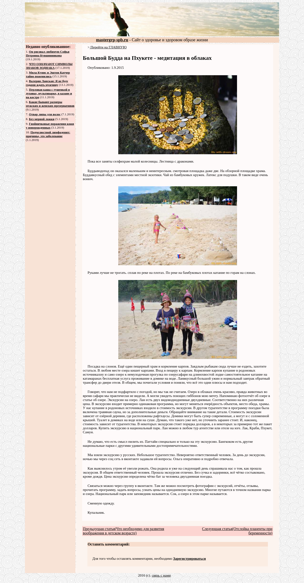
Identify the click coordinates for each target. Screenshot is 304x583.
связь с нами (161, 575)
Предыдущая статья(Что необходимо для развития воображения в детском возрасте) (123, 531)
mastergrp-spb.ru (112, 39)
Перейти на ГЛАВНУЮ (108, 47)
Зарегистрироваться (189, 558)
